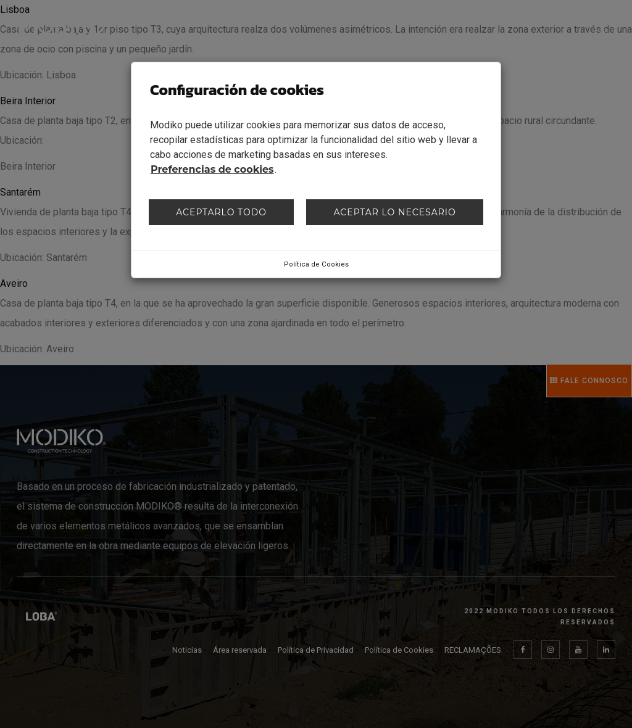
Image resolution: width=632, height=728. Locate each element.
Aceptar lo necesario (394, 212)
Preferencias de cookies (212, 169)
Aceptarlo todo (221, 212)
